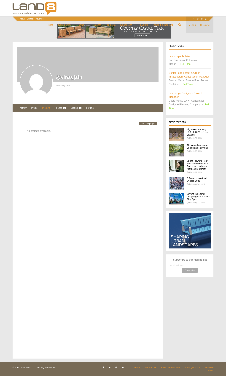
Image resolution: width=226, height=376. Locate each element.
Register (205, 25)
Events (144, 25)
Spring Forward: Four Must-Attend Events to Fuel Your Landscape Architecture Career (197, 165)
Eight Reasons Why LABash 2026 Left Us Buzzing (197, 132)
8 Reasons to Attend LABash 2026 (197, 179)
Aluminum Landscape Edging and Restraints (197, 146)
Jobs (81, 25)
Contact (30, 19)
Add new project (148, 123)
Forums (90, 108)
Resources (126, 25)
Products (111, 25)
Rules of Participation (170, 367)
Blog (51, 25)
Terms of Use (150, 367)
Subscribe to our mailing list (190, 259)
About (22, 19)
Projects (96, 25)
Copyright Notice (192, 367)
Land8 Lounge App (163, 25)
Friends (60, 108)
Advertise (40, 19)
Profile (34, 108)
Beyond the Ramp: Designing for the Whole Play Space (198, 197)
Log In (192, 25)
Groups (76, 108)
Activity (23, 108)
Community (64, 25)
